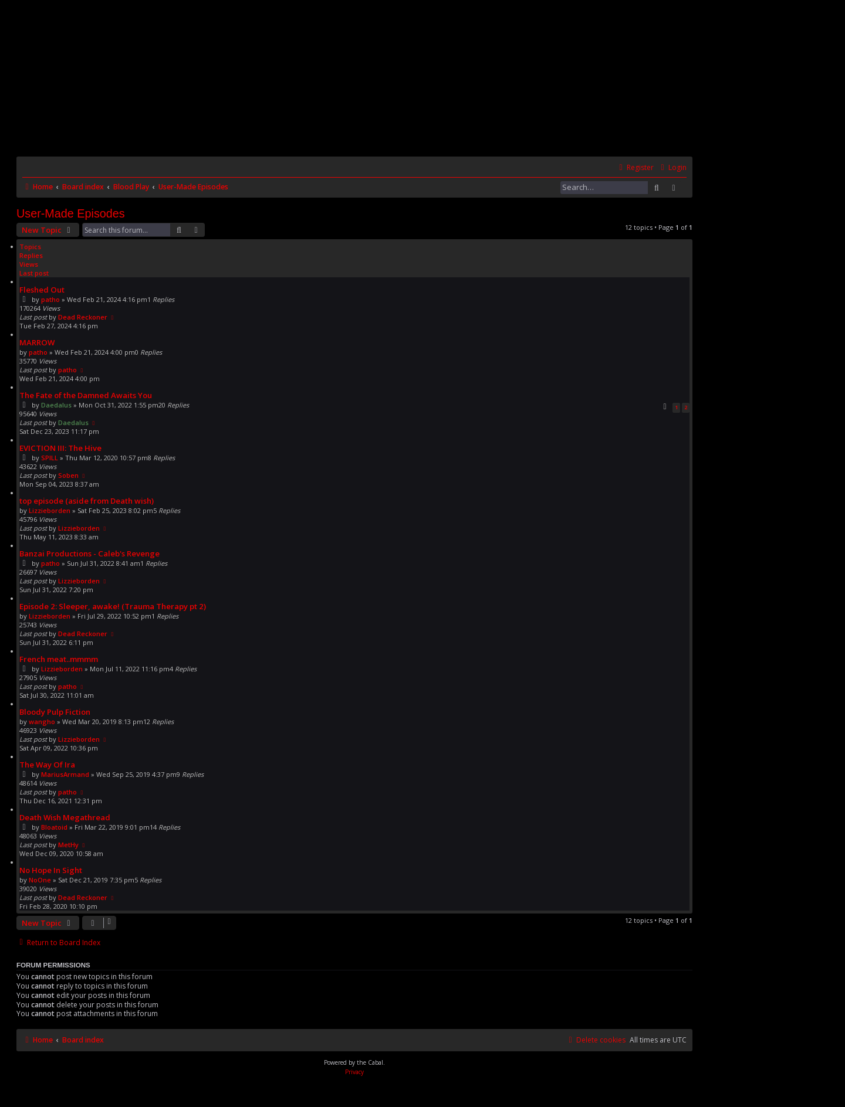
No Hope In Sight (50, 870)
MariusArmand (65, 774)
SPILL (49, 457)
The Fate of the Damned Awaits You (85, 395)
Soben (68, 475)
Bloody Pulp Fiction (54, 712)
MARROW (37, 342)
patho (50, 299)
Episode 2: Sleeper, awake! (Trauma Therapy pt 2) (112, 606)
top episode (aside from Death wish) (86, 500)
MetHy (68, 844)
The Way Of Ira (47, 764)
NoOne (40, 879)
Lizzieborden (49, 510)
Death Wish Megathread (64, 817)
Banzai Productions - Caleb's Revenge (89, 553)
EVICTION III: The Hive (60, 448)
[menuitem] (672, 168)
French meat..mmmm (58, 659)
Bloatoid (54, 827)
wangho (42, 721)
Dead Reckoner (82, 317)
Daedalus (56, 404)
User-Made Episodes (70, 213)
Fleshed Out (42, 289)
